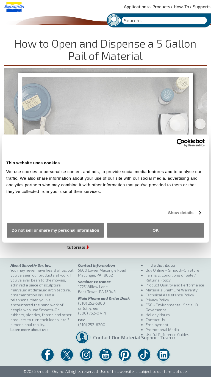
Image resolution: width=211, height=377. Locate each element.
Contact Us (155, 319)
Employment (157, 324)
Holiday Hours (158, 314)
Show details (181, 212)
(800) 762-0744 (92, 313)
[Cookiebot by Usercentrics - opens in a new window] (181, 143)
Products (162, 6)
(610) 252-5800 (91, 303)
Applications (137, 6)
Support (202, 6)
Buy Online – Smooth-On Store (172, 270)
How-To (182, 6)
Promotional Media (162, 329)
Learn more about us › (29, 329)
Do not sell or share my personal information (55, 230)
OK (155, 230)
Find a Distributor (161, 265)
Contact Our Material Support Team (117, 337)
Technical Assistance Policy (170, 295)
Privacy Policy (157, 299)
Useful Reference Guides (167, 334)
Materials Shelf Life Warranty (172, 290)
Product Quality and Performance (175, 285)
